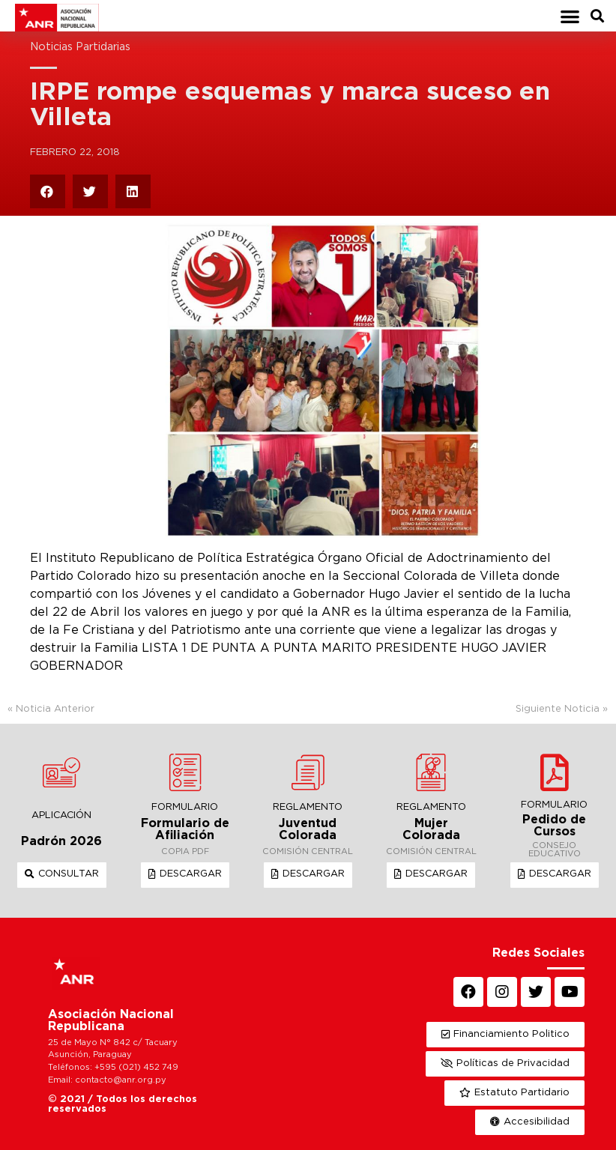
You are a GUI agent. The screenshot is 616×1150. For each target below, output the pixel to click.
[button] (570, 16)
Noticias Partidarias (80, 47)
